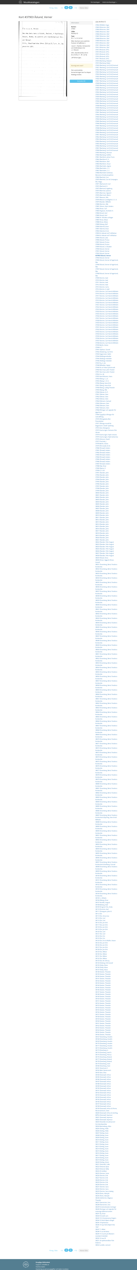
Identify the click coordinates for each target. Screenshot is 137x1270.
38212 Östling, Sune (101, 1144)
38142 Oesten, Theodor (103, 981)
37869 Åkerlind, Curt (102, 177)
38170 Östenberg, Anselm (103, 1043)
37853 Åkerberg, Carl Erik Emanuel (106, 139)
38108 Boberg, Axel (101, 905)
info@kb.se (45, 1265)
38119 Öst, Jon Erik (101, 929)
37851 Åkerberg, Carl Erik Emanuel (106, 135)
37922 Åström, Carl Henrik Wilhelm (106, 307)
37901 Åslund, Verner (102, 251)
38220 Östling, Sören (102, 1162)
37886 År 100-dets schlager (104, 217)
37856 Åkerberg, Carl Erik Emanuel (106, 146)
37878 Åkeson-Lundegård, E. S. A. (106, 200)
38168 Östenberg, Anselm (103, 1039)
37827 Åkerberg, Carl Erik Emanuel (106, 81)
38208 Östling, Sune (101, 1135)
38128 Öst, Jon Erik (101, 949)
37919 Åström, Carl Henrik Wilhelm (106, 300)
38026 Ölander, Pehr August (104, 551)
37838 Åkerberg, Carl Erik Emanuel (106, 106)
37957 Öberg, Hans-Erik (103, 385)
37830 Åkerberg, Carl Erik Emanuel (106, 88)
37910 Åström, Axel (101, 280)
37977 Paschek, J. (101, 441)
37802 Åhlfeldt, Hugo (102, 25)
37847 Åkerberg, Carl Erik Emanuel (106, 126)
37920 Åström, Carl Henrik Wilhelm (106, 303)
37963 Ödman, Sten (101, 399)
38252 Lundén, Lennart (103, 1245)
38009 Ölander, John (102, 513)
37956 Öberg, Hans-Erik (103, 383)
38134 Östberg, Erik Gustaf (104, 963)
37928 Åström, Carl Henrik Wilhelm (106, 321)
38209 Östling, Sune (101, 1137)
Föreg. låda (53, 8)
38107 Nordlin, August (102, 902)
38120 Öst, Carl (100, 932)
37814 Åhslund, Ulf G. (102, 52)
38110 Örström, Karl (102, 909)
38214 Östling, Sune (101, 1149)
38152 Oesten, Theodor (103, 1003)
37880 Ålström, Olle (101, 204)
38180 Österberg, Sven (102, 1066)
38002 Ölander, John (102, 497)
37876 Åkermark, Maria (103, 195)
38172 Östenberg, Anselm (103, 1048)
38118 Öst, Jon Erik (101, 927)
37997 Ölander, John (102, 486)
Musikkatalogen (31, 2)
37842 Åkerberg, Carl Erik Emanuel (106, 115)
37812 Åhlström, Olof (102, 47)
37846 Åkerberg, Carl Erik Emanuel (106, 123)
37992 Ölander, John (102, 475)
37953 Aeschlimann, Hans (103, 376)
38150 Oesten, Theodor (103, 999)
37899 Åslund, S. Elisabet (103, 247)
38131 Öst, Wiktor (101, 956)
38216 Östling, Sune (101, 1153)
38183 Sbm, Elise (100, 1073)
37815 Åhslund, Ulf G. (102, 54)
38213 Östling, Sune (101, 1146)
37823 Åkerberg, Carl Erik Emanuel (106, 72)
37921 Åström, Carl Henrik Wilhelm (106, 305)
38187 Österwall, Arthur (103, 1081)
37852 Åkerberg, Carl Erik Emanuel (106, 137)
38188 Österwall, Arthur (103, 1084)
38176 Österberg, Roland (103, 1057)
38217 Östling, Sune (101, 1155)
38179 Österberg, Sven (102, 1064)
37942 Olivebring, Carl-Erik (104, 352)
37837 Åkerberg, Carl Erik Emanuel (106, 103)
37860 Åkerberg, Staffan (103, 155)
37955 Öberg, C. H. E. (102, 381)
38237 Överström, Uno (102, 1202)
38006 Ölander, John (102, 506)
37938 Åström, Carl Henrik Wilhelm (106, 343)
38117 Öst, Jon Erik (101, 925)
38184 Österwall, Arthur (103, 1075)
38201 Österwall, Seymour (104, 1117)
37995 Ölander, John (102, 482)
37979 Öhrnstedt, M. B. (102, 446)
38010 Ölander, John (102, 515)
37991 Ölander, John (102, 473)
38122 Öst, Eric (100, 936)
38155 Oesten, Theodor (103, 1010)
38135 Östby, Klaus (101, 965)
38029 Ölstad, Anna (101, 558)
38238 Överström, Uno (102, 1205)
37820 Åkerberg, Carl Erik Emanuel (106, 65)
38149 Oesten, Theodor (103, 996)
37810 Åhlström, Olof (102, 43)
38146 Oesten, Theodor (103, 990)
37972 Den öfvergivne (102, 428)
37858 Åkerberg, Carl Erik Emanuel (106, 150)
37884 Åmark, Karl (101, 213)
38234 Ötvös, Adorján (102, 1193)
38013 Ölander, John (102, 522)
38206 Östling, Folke (101, 1131)
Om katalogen (95, 2)
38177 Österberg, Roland (103, 1059)
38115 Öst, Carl (100, 920)
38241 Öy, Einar (100, 1214)
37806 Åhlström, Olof (102, 34)
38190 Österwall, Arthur (103, 1088)
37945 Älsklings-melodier (103, 359)
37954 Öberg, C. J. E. (101, 379)
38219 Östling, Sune (101, 1160)
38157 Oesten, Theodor (103, 1014)
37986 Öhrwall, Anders (102, 461)
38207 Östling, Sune (101, 1133)
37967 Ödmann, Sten (102, 408)
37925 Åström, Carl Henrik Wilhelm (106, 314)
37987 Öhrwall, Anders (102, 464)
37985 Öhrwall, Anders (102, 459)
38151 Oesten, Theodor (103, 1001)
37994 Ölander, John (102, 479)
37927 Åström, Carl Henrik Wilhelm (106, 318)
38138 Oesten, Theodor (103, 972)
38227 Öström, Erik (101, 1178)
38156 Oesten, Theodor (103, 1012)
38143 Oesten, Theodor (103, 983)
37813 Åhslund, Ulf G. (102, 50)
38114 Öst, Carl (100, 918)
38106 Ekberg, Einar (101, 900)
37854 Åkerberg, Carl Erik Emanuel (106, 141)
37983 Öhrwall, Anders (102, 455)
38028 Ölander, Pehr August (104, 556)
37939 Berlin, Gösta (101, 345)
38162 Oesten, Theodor (103, 1026)
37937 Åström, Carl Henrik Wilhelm (106, 341)
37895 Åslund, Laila (101, 238)
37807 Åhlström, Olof (102, 36)
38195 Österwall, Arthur (103, 1099)
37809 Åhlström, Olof (102, 41)
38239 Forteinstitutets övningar (105, 1207)
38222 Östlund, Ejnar (102, 1167)
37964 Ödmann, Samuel (103, 401)
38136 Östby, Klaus (101, 967)
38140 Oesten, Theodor (103, 976)
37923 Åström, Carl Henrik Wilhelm (106, 309)
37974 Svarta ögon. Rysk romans (106, 435)
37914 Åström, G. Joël (102, 289)
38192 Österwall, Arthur (103, 1093)
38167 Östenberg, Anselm (103, 1037)
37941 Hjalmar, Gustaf (102, 350)
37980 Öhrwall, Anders (102, 448)
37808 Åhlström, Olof (102, 38)
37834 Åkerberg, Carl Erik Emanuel (106, 97)
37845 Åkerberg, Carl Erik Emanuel (106, 121)
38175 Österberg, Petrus (103, 1055)
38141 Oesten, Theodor (103, 979)
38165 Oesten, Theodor (103, 1032)
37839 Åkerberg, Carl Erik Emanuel (106, 108)
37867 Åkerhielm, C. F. (102, 171)
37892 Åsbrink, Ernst (102, 231)
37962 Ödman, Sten (101, 397)
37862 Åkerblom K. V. (102, 159)
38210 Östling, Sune (101, 1140)
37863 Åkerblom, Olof (102, 161)
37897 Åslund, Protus (102, 242)
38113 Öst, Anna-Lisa (102, 916)
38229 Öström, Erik (101, 1182)
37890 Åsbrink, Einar (102, 226)
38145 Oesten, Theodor (103, 988)
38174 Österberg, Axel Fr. (103, 1052)
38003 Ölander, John (102, 500)
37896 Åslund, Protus (102, 240)
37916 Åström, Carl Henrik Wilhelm (106, 294)
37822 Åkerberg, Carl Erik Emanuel (106, 70)
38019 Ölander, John (102, 535)
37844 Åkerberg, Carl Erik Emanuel (106, 119)
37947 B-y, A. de (100, 363)
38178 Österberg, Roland (103, 1061)
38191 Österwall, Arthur (103, 1090)
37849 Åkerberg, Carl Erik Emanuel (106, 130)
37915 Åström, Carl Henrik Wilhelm (106, 291)
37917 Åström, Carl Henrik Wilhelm (106, 296)
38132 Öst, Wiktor (101, 958)
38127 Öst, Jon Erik (101, 947)
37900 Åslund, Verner (102, 249)
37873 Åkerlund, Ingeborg (103, 188)
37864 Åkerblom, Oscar (103, 164)
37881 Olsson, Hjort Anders (104, 206)
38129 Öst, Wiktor (101, 952)
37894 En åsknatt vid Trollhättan (106, 235)
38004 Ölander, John (102, 502)
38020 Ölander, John (102, 538)
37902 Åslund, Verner (102, 253)
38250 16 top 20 (100, 1238)
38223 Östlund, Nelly (102, 1169)
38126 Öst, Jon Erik (101, 945)
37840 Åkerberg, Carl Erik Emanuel (106, 110)
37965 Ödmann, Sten (102, 403)
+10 (75, 8)
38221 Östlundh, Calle (102, 1164)
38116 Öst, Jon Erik (101, 923)
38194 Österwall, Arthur (103, 1097)
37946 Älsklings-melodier (103, 361)
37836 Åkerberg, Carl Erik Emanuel (106, 101)
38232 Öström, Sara (101, 1189)
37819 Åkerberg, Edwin (102, 63)
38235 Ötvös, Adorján (102, 1196)
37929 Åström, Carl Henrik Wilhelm (106, 323)
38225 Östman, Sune (102, 1173)
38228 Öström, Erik (101, 1180)
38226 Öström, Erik (101, 1176)
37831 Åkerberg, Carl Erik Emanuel (106, 90)
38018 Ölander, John (102, 533)
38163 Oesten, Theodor (103, 1028)
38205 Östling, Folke (101, 1129)
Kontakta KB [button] (81, 81)
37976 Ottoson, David (102, 439)
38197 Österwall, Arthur (103, 1104)
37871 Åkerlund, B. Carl (103, 184)
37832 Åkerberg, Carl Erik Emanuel (106, 92)
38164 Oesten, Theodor (103, 1030)
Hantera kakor (40, 1267)
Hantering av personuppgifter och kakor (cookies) (52, 1269)
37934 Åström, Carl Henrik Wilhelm (106, 334)
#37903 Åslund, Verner (103, 256)
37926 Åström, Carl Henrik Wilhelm (106, 316)
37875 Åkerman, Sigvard (103, 193)
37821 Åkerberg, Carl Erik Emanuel (106, 67)
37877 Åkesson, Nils (101, 197)
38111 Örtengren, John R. (103, 911)
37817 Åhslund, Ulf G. (102, 59)
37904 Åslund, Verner (102, 258)
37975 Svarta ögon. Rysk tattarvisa (106, 437)
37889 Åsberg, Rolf (101, 224)
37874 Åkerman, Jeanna (103, 191)
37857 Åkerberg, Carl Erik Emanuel (106, 148)
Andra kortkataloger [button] (109, 2)
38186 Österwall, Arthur (103, 1079)
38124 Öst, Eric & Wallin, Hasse (105, 941)
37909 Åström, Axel (101, 278)
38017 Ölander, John (102, 531)
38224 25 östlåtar (101, 1171)
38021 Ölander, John (102, 540)
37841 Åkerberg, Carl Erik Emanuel (106, 112)
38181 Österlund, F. (101, 1068)
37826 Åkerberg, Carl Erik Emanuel (106, 79)
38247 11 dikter (100, 1229)
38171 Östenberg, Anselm (103, 1046)
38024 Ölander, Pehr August (104, 547)
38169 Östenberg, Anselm (103, 1041)
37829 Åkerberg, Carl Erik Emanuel (106, 85)
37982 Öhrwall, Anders (102, 453)
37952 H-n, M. (99, 374)
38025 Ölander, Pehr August (104, 549)
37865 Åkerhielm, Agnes (103, 166)
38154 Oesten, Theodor (103, 1008)
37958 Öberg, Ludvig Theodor (105, 388)
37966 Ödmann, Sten (102, 406)
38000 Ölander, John (102, 493)
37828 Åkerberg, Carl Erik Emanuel (106, 83)
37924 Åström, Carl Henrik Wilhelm (106, 311)
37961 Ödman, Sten (101, 394)
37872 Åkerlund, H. (101, 186)
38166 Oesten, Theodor (103, 1035)
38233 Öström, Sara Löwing (104, 1191)
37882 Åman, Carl (101, 209)
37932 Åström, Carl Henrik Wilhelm (106, 329)
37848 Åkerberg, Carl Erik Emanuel (106, 128)
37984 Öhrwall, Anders (102, 457)
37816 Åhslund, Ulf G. (102, 56)
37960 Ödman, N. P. (101, 392)
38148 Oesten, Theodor (103, 994)
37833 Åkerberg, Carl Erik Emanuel (106, 94)
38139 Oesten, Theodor (103, 974)
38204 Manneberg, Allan (103, 1126)
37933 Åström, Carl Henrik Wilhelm (106, 332)
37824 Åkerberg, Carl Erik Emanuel (106, 74)
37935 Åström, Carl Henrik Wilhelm (106, 336)
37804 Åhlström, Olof (102, 29)
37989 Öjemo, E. (100, 468)
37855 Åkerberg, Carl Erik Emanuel (106, 144)
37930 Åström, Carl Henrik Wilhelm (106, 325)
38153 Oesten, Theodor (103, 1005)
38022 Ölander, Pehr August (104, 542)
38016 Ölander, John (102, 529)
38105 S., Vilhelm (100, 898)
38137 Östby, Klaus (101, 970)
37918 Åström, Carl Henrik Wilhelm (106, 298)
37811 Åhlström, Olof (102, 45)
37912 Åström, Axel (101, 285)
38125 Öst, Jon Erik (101, 943)
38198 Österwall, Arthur (103, 1106)
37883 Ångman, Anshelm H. (104, 211)
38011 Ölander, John (102, 517)
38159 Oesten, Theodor (103, 1019)
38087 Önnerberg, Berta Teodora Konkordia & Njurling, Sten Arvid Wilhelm (106, 817)
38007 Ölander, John (102, 508)
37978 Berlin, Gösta (101, 444)
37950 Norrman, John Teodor (105, 370)
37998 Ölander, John (102, 488)
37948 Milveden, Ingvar (102, 365)
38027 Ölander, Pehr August (104, 553)
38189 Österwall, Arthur (103, 1086)
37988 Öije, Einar (100, 466)
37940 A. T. (98, 347)
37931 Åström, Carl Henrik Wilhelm (106, 327)
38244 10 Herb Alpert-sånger (104, 1220)
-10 (61, 8)
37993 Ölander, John (102, 477)
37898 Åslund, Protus (102, 244)
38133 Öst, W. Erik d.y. (102, 961)
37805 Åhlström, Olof (102, 32)
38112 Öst (98, 914)
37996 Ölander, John (102, 484)
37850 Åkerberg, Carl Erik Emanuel (106, 132)
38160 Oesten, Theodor (103, 1021)
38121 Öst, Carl (100, 934)
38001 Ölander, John (102, 495)
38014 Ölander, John (102, 524)
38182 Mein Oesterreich (103, 1070)
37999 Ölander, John (102, 491)
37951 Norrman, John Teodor (105, 372)
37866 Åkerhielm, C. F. (102, 168)
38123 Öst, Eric (100, 938)
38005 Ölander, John (102, 504)
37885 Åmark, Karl (101, 215)
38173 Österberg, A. (101, 1050)
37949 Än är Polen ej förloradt (105, 367)
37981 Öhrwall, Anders (102, 450)
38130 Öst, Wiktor (101, 954)
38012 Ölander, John (102, 520)
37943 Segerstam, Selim (103, 354)
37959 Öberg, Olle (101, 390)
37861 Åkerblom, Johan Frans (105, 157)
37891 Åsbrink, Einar (102, 229)
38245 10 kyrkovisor (101, 1223)
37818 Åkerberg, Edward (103, 61)
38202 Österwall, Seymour (104, 1120)
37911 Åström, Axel (101, 282)
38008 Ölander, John (102, 511)
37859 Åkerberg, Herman (103, 153)
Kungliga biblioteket (43, 1262)
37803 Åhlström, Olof (102, 27)
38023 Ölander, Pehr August (104, 544)
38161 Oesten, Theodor (103, 1023)
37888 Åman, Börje (101, 222)
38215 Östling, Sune (101, 1151)
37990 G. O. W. (100, 470)
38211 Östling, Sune (101, 1142)
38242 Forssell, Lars (101, 1216)
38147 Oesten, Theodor (103, 992)
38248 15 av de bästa (102, 1231)
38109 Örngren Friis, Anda (103, 907)
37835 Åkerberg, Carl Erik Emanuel (106, 99)
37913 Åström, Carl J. (102, 287)
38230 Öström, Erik (101, 1185)
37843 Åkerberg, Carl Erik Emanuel (106, 117)
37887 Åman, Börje (101, 220)
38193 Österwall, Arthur (103, 1095)
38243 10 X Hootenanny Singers (105, 1218)
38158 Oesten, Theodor (103, 1017)
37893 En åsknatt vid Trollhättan (106, 233)
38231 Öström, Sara (101, 1187)
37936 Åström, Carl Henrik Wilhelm (106, 338)
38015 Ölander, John (102, 526)
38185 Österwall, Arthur (103, 1077)
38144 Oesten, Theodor (103, 985)
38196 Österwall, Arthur (103, 1102)
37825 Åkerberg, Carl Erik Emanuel (106, 76)
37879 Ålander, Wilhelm (103, 202)
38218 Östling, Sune (101, 1158)
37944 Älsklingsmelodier (103, 356)
